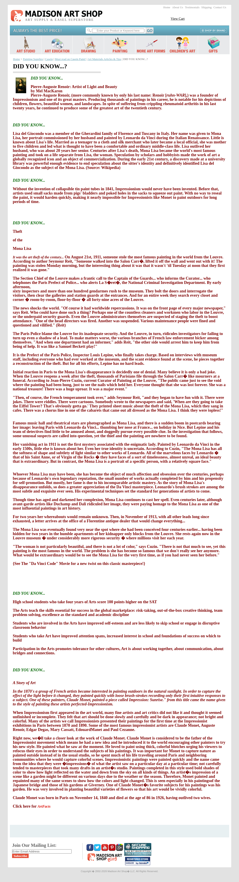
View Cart (178, 18)
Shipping (206, 7)
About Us (177, 7)
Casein (49, 59)
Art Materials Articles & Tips (104, 59)
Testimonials (192, 7)
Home (166, 7)
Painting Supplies (33, 59)
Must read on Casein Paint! (70, 59)
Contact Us (219, 7)
